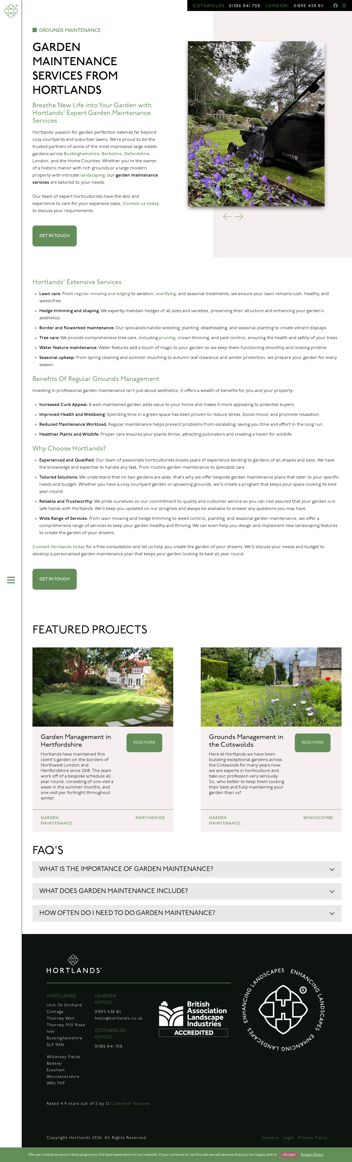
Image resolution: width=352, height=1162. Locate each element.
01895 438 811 (309, 6)
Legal (288, 1138)
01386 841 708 (244, 6)
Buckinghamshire (81, 153)
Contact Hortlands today (58, 547)
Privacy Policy (312, 1138)
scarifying (166, 293)
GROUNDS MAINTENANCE (66, 30)
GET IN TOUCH (54, 235)
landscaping (92, 175)
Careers (270, 1138)
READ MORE (144, 743)
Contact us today (141, 203)
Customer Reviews (130, 1104)
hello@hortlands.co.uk (119, 1019)
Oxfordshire (136, 153)
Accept (289, 1154)
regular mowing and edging (102, 293)
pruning (167, 337)
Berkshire (112, 153)
